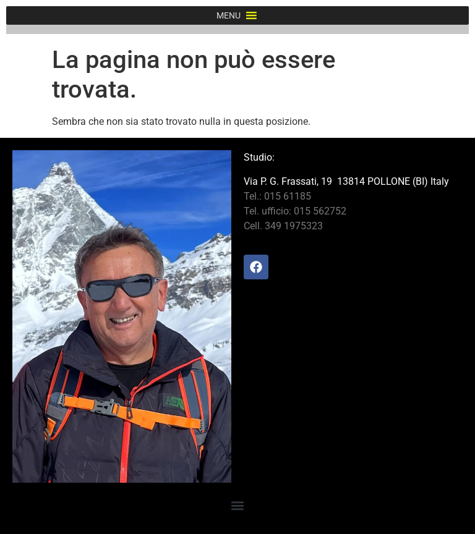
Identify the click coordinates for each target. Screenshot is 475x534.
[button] (228, 15)
